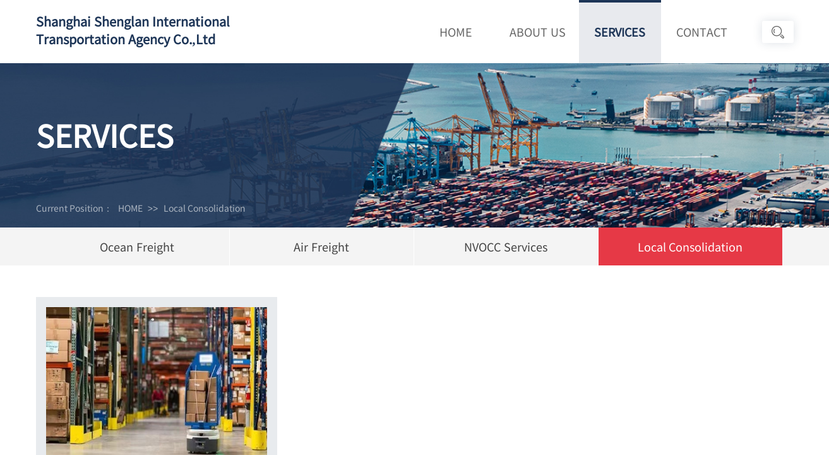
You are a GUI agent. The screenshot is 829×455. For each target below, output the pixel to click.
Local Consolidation (205, 208)
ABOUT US (538, 31)
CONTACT (701, 31)
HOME (455, 31)
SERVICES (619, 31)
